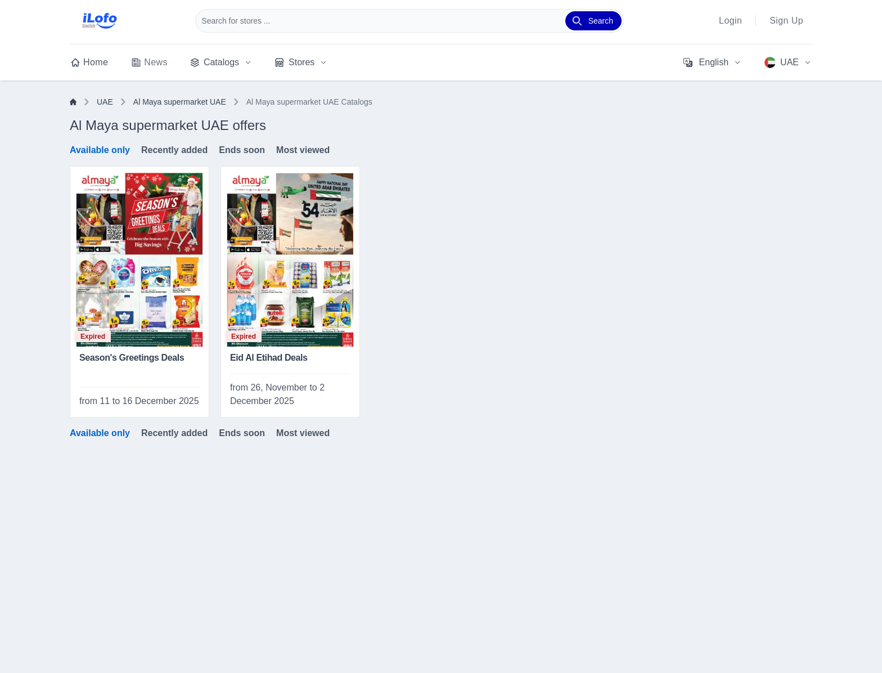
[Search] (593, 20)
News (149, 62)
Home (89, 62)
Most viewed (303, 150)
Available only (100, 150)
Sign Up (786, 20)
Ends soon (242, 150)
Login (730, 20)
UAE (105, 101)
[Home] (73, 101)
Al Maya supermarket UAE (179, 101)
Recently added (174, 150)
